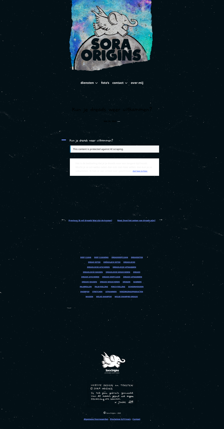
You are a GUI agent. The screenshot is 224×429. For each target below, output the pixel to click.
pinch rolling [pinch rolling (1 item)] (118, 287)
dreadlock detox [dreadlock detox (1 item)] (111, 262)
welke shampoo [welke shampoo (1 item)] (104, 297)
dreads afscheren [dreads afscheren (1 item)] (90, 277)
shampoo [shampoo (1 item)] (84, 292)
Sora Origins (112, 370)
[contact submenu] (126, 82)
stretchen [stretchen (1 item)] (97, 292)
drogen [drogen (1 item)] (126, 282)
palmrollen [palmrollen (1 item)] (86, 287)
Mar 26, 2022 (110, 121)
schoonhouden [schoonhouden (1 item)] (136, 287)
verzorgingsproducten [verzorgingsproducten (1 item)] (131, 292)
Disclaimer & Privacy (120, 419)
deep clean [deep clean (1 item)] (85, 257)
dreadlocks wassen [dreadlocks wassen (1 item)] (93, 272)
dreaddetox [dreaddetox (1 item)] (137, 257)
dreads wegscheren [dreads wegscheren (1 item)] (110, 282)
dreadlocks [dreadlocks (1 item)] (129, 262)
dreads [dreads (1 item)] (136, 272)
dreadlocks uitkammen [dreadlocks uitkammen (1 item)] (124, 267)
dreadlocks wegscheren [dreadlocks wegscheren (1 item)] (118, 272)
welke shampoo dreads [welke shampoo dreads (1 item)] (126, 297)
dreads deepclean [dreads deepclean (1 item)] (111, 277)
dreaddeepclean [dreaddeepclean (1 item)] (120, 257)
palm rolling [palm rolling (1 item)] (101, 287)
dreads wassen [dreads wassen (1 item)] (89, 282)
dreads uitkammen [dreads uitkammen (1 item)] (132, 277)
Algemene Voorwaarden (96, 419)
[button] (112, 140)
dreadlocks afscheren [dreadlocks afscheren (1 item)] (98, 267)
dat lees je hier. (140, 171)
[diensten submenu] (96, 82)
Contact (136, 419)
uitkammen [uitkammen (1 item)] (111, 292)
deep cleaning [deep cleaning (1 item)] (101, 257)
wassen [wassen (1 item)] (89, 297)
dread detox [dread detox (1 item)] (94, 262)
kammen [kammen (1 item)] (137, 282)
